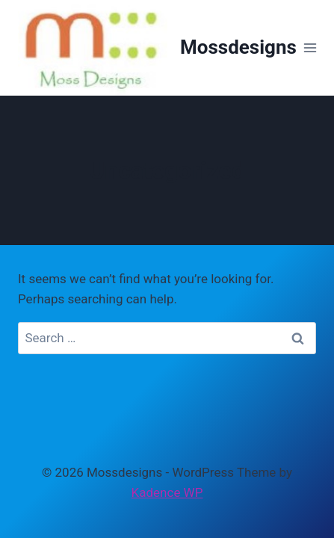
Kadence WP (167, 492)
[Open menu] (310, 47)
